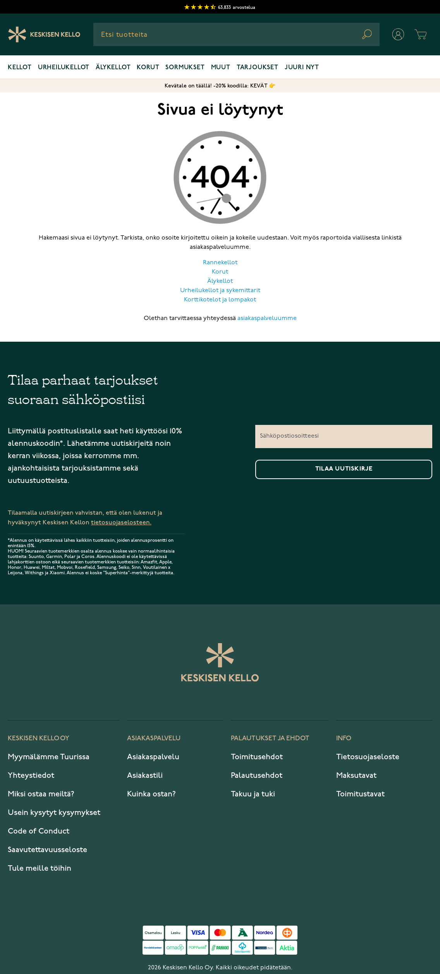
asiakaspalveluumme (267, 318)
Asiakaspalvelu (153, 757)
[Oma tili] (398, 34)
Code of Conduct (38, 831)
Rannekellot (220, 263)
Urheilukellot (63, 68)
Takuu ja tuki (253, 794)
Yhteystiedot (31, 775)
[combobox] (236, 34)
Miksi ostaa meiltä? (41, 794)
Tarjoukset (257, 68)
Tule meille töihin (39, 868)
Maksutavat (356, 775)
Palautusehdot (256, 775)
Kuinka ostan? (151, 794)
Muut (220, 68)
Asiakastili (145, 775)
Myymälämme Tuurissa (48, 757)
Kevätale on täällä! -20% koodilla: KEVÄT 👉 (220, 85)
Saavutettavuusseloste (47, 849)
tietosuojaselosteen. (121, 522)
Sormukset (185, 68)
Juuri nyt (302, 68)
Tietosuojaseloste (367, 757)
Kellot (20, 68)
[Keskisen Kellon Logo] (44, 34)
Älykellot (113, 68)
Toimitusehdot (257, 757)
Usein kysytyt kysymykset (54, 812)
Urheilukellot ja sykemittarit (220, 291)
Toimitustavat (360, 794)
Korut (148, 68)
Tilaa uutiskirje (344, 469)
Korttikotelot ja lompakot (220, 300)
